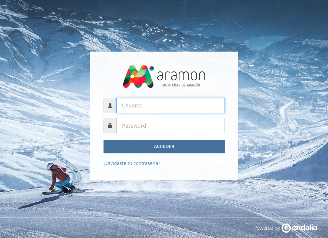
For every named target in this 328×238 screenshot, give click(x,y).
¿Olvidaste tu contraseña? (132, 163)
